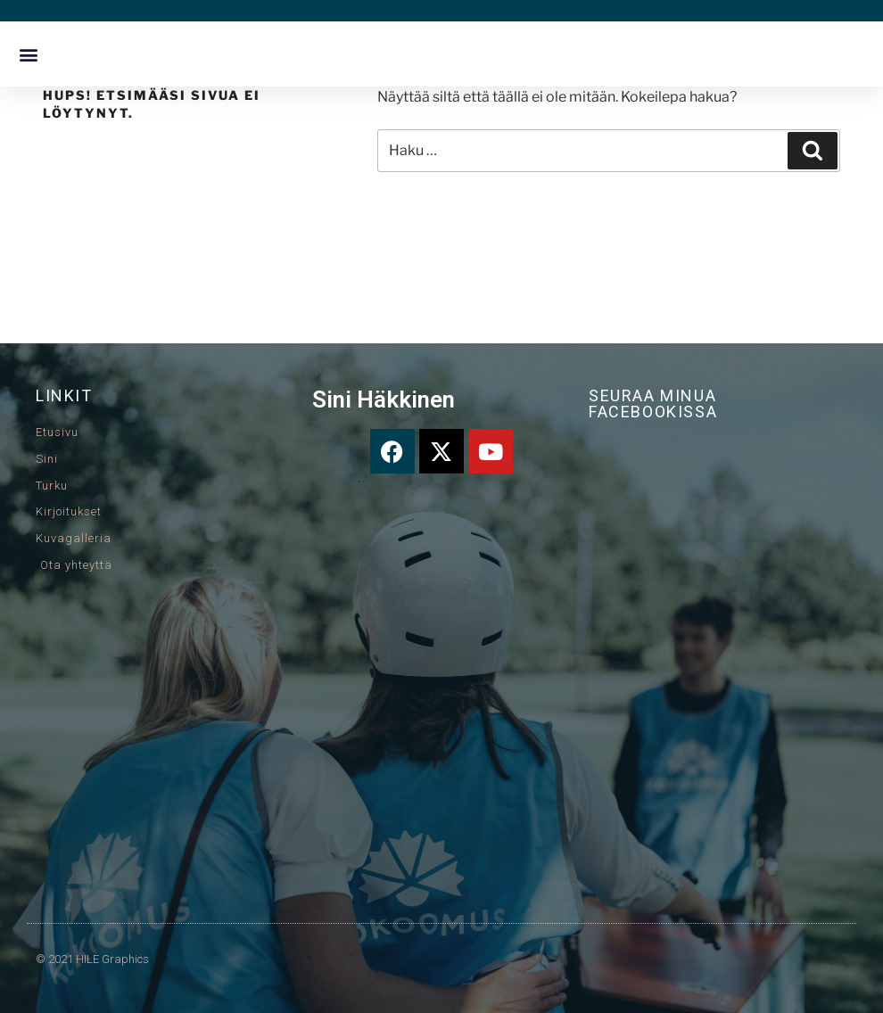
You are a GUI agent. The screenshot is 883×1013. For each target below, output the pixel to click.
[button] (28, 54)
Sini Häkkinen (383, 399)
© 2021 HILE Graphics (92, 959)
